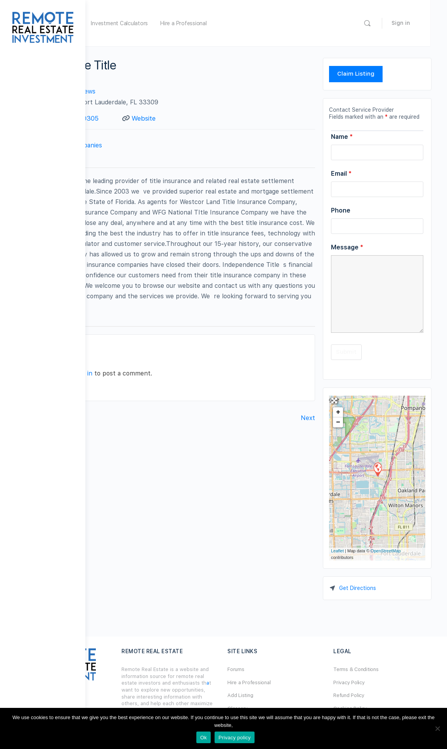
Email (341, 173)
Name (342, 136)
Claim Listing (355, 73)
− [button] (338, 422)
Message (347, 247)
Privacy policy (234, 737)
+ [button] (338, 412)
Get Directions (357, 588)
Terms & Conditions (377, 669)
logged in (165, 435)
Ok (203, 737)
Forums (278, 669)
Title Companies (163, 154)
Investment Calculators (204, 23)
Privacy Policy (370, 682)
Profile (118, 168)
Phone (340, 210)
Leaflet (337, 550)
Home (129, 23)
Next (308, 479)
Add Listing (283, 695)
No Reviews (164, 91)
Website (201, 118)
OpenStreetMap (386, 550)
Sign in (417, 23)
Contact (156, 168)
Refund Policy (370, 695)
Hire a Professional (269, 23)
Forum (156, 23)
